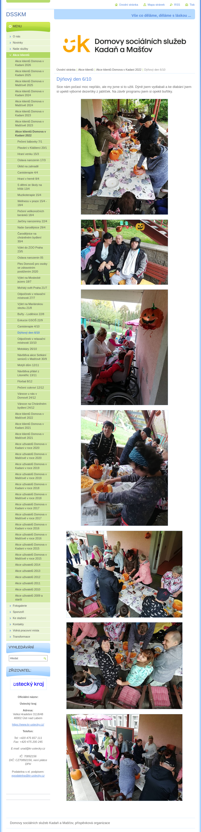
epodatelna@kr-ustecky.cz (28, 775)
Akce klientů (86, 69)
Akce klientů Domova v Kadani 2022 (119, 69)
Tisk (192, 4)
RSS (177, 4)
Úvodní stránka (66, 69)
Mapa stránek (156, 4)
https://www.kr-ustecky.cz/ (28, 724)
